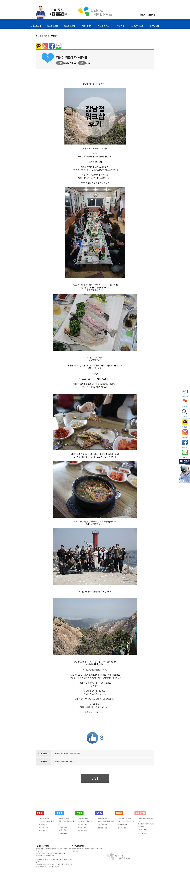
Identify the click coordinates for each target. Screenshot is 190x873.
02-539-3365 (43, 827)
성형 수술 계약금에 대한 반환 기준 (45, 855)
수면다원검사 (86, 26)
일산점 (119, 812)
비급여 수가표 (61, 853)
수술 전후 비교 (103, 26)
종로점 (99, 812)
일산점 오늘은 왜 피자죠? (64, 761)
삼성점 (59, 812)
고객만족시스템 (137, 26)
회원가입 (151, 15)
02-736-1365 (102, 824)
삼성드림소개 (36, 26)
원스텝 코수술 (52, 26)
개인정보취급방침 (78, 846)
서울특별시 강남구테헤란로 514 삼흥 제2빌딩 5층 (67, 821)
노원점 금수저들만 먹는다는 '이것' (68, 753)
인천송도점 (140, 812)
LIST (95, 778)
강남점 (40, 812)
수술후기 (120, 26)
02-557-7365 (63, 830)
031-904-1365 (122, 824)
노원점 (79, 812)
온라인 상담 (154, 26)
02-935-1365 (82, 825)
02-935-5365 (82, 827)
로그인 (142, 15)
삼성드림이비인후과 (42, 846)
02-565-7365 (63, 827)
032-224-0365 (142, 830)
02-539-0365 (43, 825)
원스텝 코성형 (69, 26)
